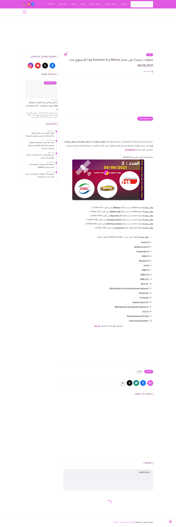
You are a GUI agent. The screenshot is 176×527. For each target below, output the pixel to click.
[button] (143, 383)
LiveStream (51, 4)
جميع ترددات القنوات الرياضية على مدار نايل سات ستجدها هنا (40, 175)
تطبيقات (58, 12)
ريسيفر (130, 12)
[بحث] (24, 12)
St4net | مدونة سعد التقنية (124, 522)
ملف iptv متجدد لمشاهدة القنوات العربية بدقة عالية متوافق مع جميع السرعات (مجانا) (41, 145)
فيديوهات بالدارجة (95, 4)
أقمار (110, 12)
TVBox (95, 12)
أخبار (151, 12)
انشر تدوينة (63, 4)
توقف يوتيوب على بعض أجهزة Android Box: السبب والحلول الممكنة (40, 134)
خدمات (43, 12)
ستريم (116, 12)
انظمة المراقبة (70, 12)
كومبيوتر (81, 12)
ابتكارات (50, 12)
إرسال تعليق (144, 472)
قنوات (123, 12)
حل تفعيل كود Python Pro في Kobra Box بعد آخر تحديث (40, 156)
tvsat (149, 54)
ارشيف (73, 4)
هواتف (88, 12)
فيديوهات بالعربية (111, 4)
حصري (82, 4)
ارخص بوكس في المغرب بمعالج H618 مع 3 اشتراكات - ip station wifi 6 (42, 106)
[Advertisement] (88, 35)
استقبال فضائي (141, 12)
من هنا (97, 326)
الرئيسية (124, 4)
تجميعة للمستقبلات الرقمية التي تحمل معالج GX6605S (42, 166)
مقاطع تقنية (33, 12)
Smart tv (103, 12)
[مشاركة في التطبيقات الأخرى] (123, 383)
